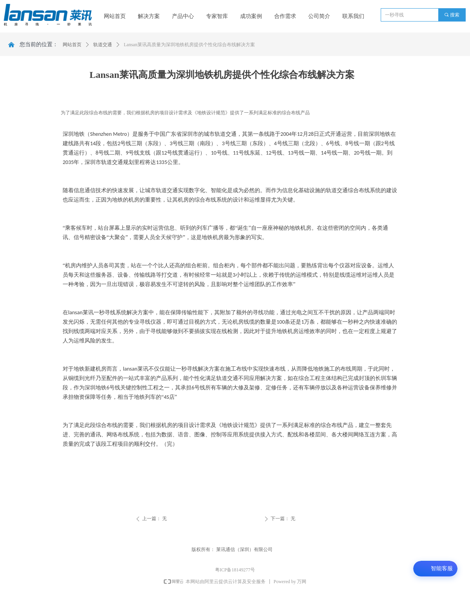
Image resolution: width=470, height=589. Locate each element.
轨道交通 (102, 44)
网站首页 (72, 44)
